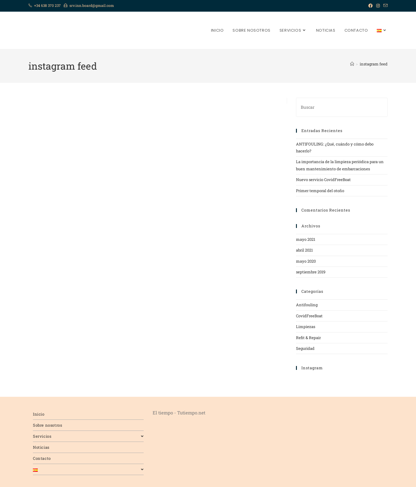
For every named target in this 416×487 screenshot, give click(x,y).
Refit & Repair (308, 337)
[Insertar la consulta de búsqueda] (342, 107)
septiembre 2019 (310, 272)
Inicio (39, 414)
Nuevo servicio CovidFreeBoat (323, 179)
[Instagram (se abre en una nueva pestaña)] (378, 6)
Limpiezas (305, 326)
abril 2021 (304, 250)
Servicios (88, 436)
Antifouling (307, 304)
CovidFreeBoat (309, 315)
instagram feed (374, 64)
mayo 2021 (305, 239)
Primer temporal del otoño (320, 190)
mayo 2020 (306, 261)
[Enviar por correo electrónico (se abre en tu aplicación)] (385, 6)
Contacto (42, 458)
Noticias (41, 447)
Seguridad (305, 348)
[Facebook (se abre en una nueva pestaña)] (370, 6)
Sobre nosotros (47, 425)
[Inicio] (352, 64)
